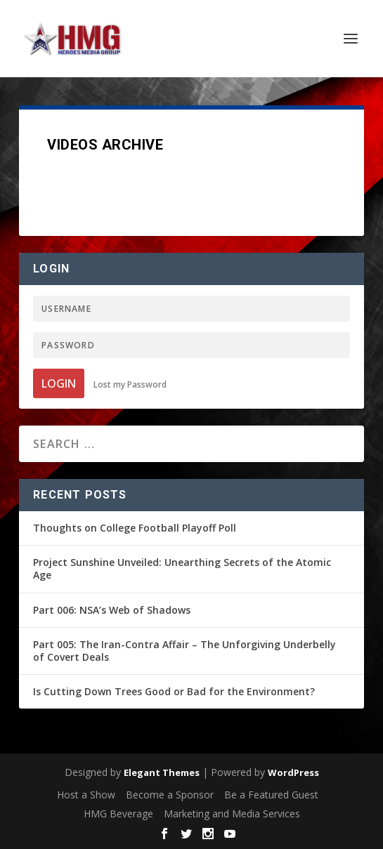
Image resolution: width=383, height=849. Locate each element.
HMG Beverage (118, 813)
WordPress (293, 772)
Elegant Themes (162, 772)
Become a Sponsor (170, 794)
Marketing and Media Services (232, 813)
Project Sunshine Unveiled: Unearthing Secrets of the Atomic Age (182, 568)
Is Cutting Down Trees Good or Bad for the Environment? (174, 691)
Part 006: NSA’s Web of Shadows (111, 610)
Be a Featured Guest (271, 794)
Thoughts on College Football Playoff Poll (134, 527)
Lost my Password (130, 384)
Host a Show (86, 794)
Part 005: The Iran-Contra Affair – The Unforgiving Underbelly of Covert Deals (184, 651)
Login (58, 383)
